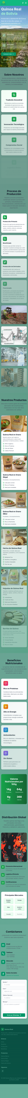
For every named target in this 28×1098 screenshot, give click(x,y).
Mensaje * (5, 1001)
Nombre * (5, 982)
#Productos (7, 60)
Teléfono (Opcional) (7, 995)
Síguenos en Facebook (12, 975)
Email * (4, 988)
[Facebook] (23, 3)
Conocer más (8, 54)
